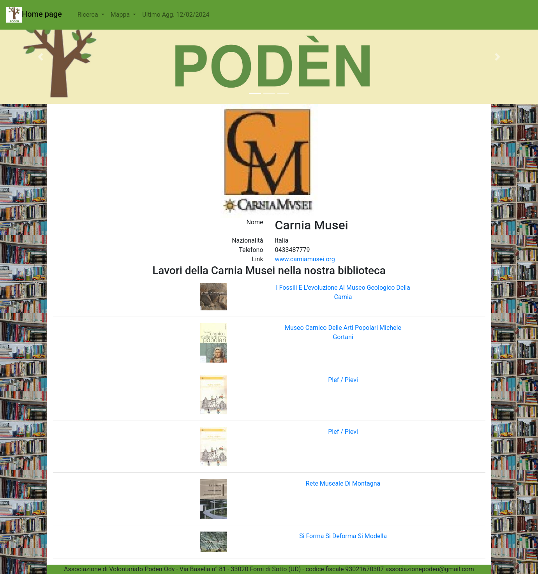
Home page (34, 15)
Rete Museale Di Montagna (343, 483)
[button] (40, 56)
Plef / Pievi (343, 380)
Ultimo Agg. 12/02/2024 (175, 14)
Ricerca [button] (89, 14)
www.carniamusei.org (305, 259)
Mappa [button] (121, 14)
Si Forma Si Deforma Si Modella (343, 536)
